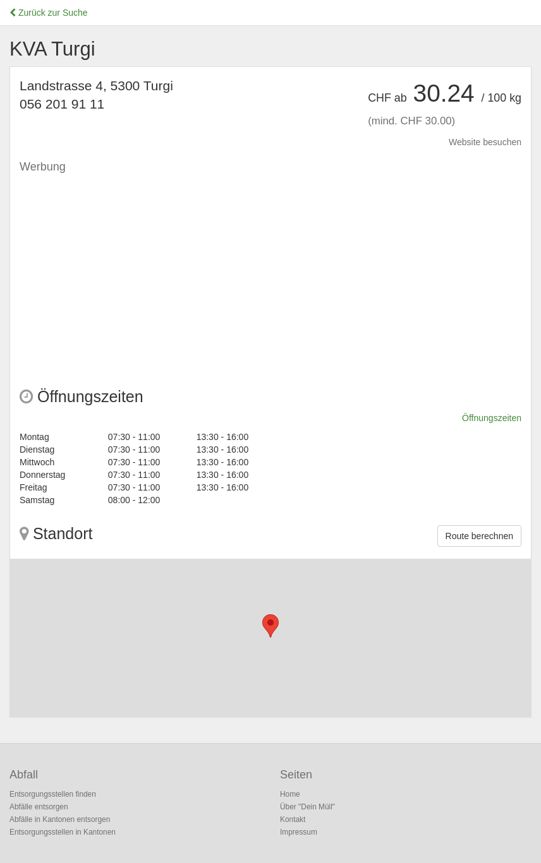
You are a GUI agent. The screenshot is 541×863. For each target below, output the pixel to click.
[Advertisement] (270, 268)
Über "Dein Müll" (307, 806)
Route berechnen (479, 536)
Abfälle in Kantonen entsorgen (59, 819)
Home (290, 794)
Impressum (298, 832)
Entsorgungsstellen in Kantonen (62, 832)
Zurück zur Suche (48, 13)
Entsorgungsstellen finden (52, 794)
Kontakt (292, 819)
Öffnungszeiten (491, 418)
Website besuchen (485, 142)
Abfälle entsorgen (38, 806)
